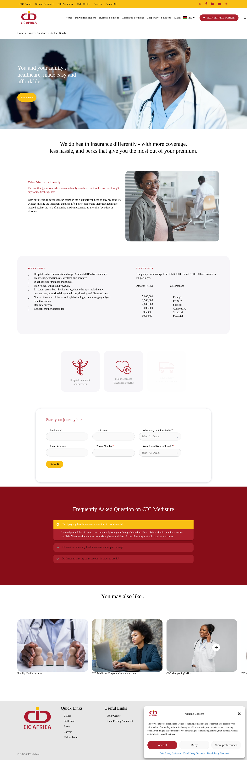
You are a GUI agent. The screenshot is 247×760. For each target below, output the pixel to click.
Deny (194, 745)
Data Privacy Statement (170, 753)
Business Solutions (37, 33)
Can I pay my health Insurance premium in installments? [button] (89, 524)
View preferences (226, 745)
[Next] (216, 647)
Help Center (113, 715)
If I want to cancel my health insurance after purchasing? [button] (89, 547)
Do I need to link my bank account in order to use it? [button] (87, 558)
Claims (68, 715)
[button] (239, 714)
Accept (162, 745)
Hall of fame (71, 737)
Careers (68, 731)
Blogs (67, 726)
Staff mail (69, 721)
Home (20, 33)
